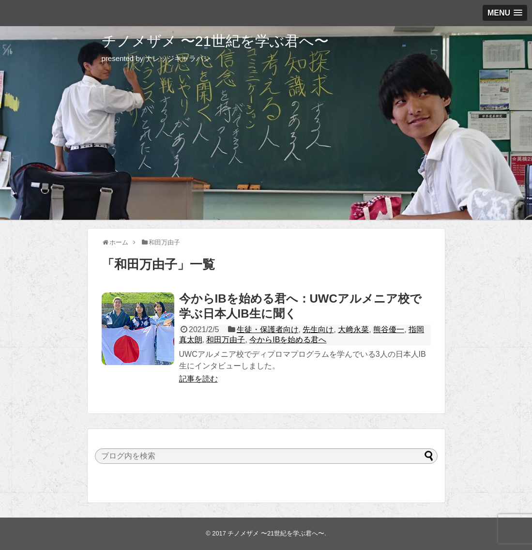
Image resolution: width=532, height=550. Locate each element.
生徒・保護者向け (268, 329)
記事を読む (198, 379)
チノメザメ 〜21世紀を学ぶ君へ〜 (215, 41)
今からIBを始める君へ (287, 340)
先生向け (318, 329)
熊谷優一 (388, 329)
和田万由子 (225, 340)
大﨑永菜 (353, 329)
